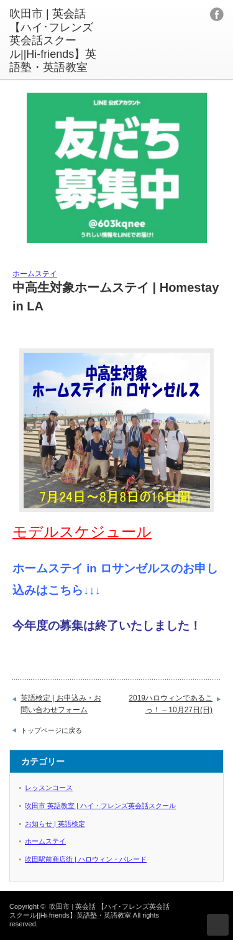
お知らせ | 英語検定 (55, 823)
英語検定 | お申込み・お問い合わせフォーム (61, 704)
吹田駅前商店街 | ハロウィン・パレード (86, 859)
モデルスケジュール (82, 531)
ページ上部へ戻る (218, 925)
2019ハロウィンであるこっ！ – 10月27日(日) (170, 704)
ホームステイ (34, 273)
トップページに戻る (51, 730)
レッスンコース (49, 787)
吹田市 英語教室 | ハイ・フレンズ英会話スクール (100, 805)
